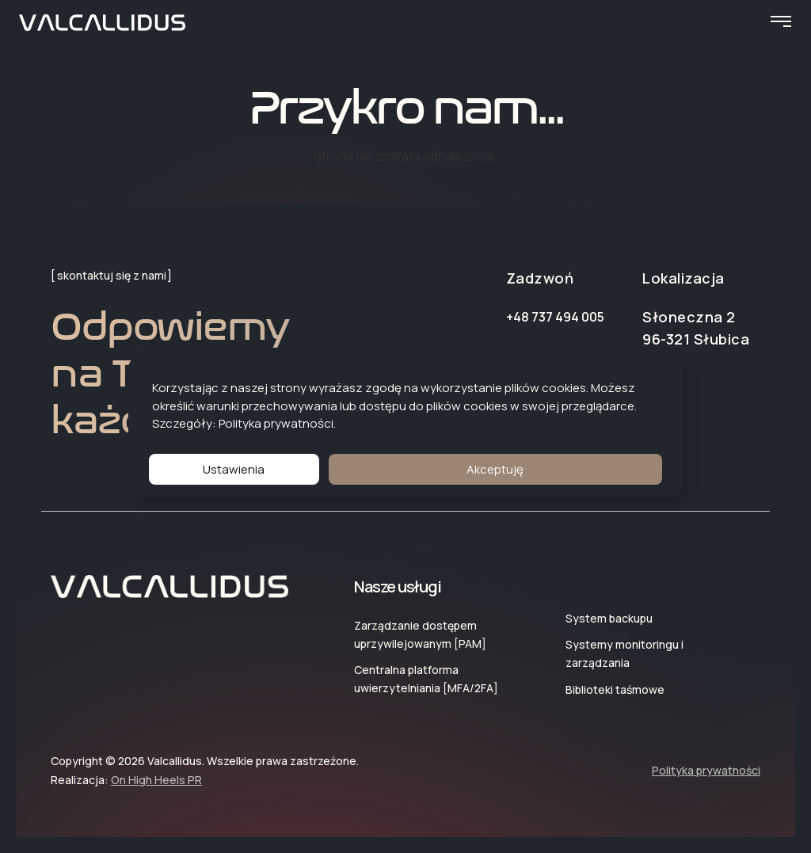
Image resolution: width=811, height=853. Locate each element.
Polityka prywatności (276, 423)
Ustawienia (234, 469)
